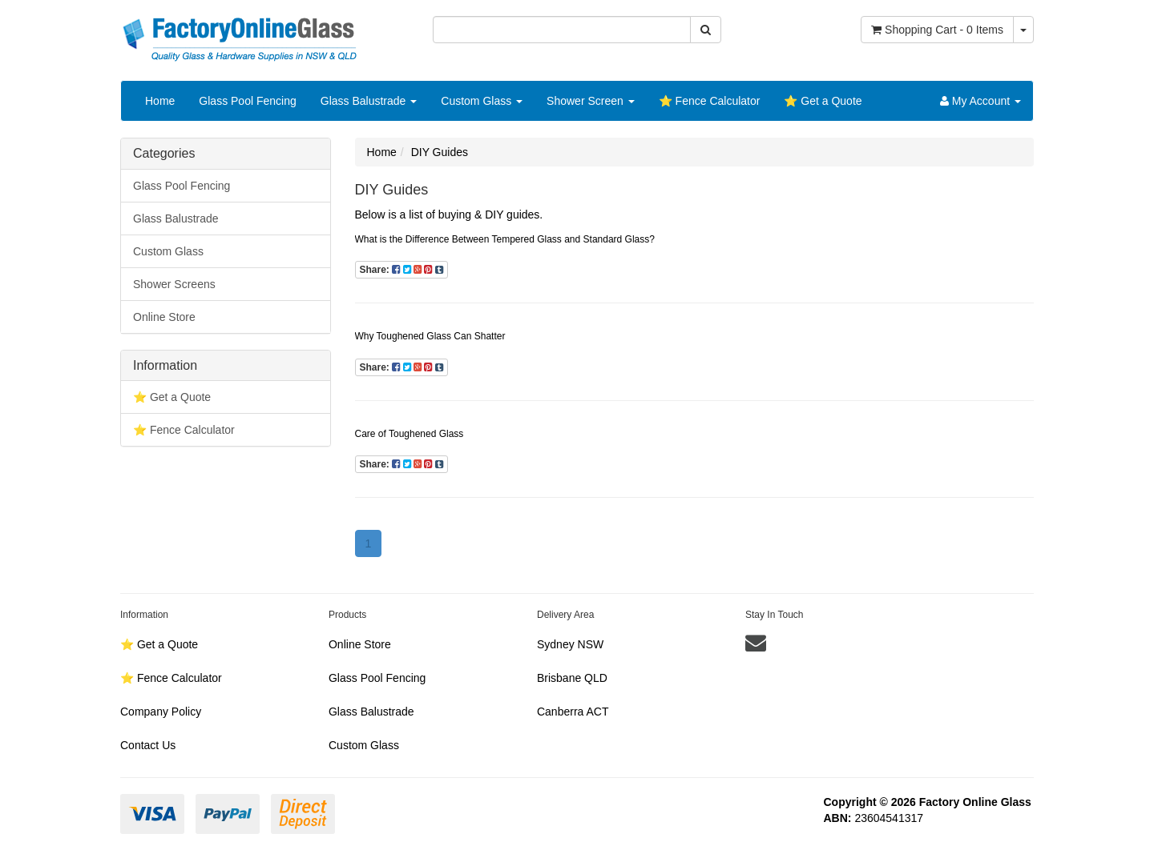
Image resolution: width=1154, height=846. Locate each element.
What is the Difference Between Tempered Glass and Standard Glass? (505, 239)
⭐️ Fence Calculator (710, 100)
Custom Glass (482, 100)
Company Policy (160, 711)
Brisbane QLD (572, 678)
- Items (937, 29)
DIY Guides (439, 152)
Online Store (164, 317)
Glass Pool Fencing (247, 100)
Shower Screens (174, 284)
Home (160, 100)
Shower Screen (591, 100)
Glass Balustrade (369, 100)
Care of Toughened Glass (409, 433)
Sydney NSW (570, 644)
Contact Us (148, 745)
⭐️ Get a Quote (822, 100)
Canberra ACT (572, 711)
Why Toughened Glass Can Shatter (430, 336)
